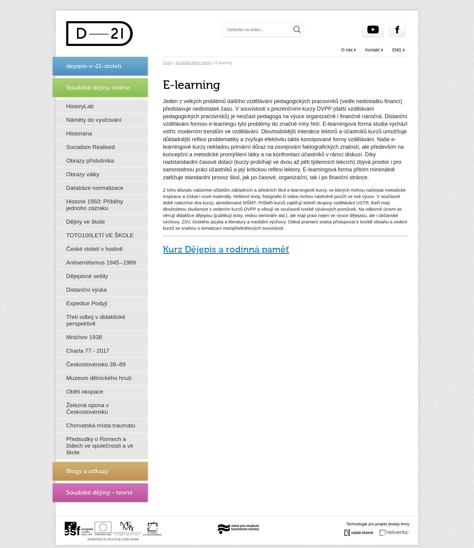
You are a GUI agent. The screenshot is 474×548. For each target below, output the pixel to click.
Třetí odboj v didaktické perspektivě (95, 320)
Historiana (79, 133)
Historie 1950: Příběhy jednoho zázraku (94, 204)
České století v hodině (94, 249)
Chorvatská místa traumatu (100, 425)
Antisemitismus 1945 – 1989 (101, 262)
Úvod (167, 63)
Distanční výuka (86, 290)
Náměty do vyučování (94, 120)
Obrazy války (82, 174)
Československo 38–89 (95, 364)
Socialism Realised (90, 147)
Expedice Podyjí (86, 303)
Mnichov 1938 (84, 337)
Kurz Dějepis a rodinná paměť (226, 250)
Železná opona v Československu (87, 408)
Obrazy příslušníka (90, 160)
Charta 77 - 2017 (87, 351)
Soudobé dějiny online (193, 63)
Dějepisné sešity (87, 276)
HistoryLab (80, 106)
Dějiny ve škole (85, 222)
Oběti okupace (84, 391)
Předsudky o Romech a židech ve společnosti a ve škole (99, 446)
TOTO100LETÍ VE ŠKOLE (100, 235)
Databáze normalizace (94, 188)
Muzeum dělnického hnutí (99, 378)
